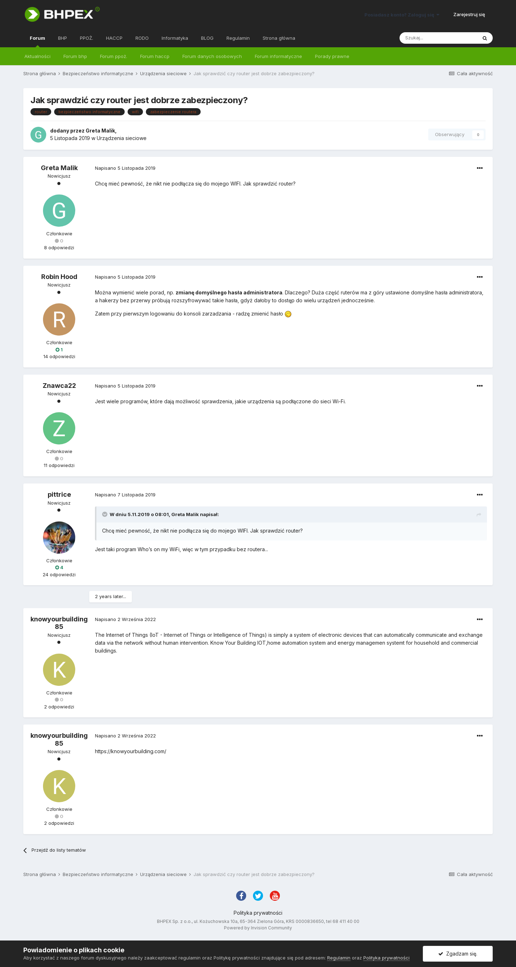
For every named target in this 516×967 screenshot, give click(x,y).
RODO (142, 38)
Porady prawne (332, 56)
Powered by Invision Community (258, 927)
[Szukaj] (438, 38)
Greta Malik (100, 131)
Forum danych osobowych (212, 56)
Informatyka (175, 38)
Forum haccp (154, 56)
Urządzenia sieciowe (122, 138)
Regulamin (238, 38)
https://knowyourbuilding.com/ (130, 751)
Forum (37, 41)
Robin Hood (59, 276)
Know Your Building (233, 643)
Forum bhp (75, 56)
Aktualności (37, 56)
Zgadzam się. (457, 954)
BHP (62, 38)
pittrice (59, 494)
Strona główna (279, 38)
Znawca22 (59, 385)
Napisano (125, 168)
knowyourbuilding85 (59, 623)
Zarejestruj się (469, 14)
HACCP (114, 38)
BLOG (207, 38)
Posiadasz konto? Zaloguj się (401, 15)
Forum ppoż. (113, 56)
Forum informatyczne (278, 56)
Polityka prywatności (258, 913)
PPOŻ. (86, 38)
